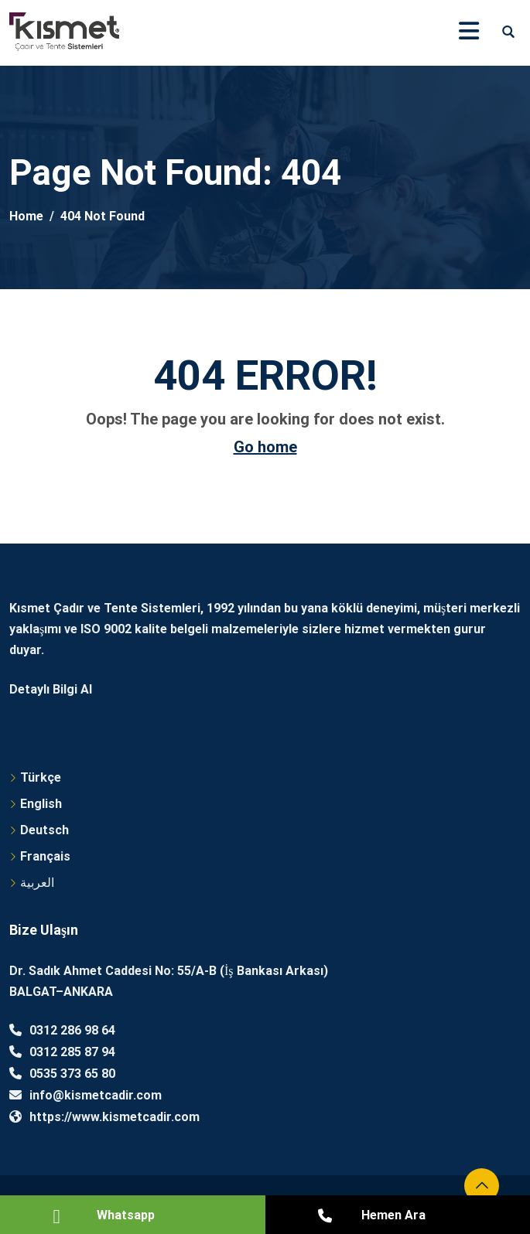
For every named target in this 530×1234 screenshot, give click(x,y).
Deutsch (44, 830)
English (41, 803)
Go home (265, 447)
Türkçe (40, 777)
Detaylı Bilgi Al (50, 689)
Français (45, 856)
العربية (37, 882)
